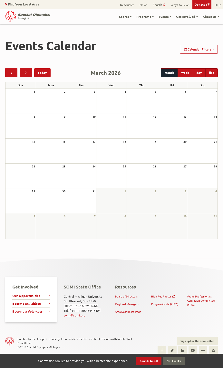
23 (63, 166)
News (143, 5)
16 (63, 141)
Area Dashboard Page (128, 311)
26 (154, 166)
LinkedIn (182, 350)
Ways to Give (180, 5)
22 (33, 166)
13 (185, 116)
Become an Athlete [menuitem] (26, 303)
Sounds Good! (149, 361)
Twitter (172, 350)
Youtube (193, 350)
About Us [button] (210, 16)
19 (154, 141)
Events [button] (164, 16)
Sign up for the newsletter (197, 341)
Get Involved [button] (185, 16)
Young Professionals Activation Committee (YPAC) (201, 300)
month (169, 73)
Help (218, 5)
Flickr (203, 350)
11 (124, 116)
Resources (127, 5)
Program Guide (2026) (164, 304)
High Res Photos (161, 296)
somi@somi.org (74, 315)
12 (154, 116)
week (185, 73)
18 (124, 141)
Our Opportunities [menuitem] (26, 296)
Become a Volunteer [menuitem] (27, 311)
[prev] (11, 72)
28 (215, 166)
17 (94, 141)
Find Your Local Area (23, 4)
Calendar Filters (199, 49)
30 (63, 191)
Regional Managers (127, 304)
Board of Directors (126, 296)
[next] (26, 72)
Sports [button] (124, 16)
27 (185, 166)
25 (124, 166)
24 (94, 166)
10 (94, 116)
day (199, 73)
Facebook (162, 350)
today (42, 73)
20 (185, 141)
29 (33, 191)
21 (215, 141)
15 (33, 141)
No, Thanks (174, 361)
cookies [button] (60, 361)
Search (157, 4)
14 (215, 116)
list (211, 73)
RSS (213, 350)
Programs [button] (143, 16)
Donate (199, 4)
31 (94, 191)
